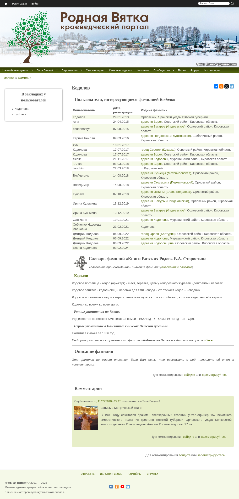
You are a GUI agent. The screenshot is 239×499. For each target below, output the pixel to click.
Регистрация (19, 3)
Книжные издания (120, 70)
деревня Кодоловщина (157, 243)
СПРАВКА (152, 474)
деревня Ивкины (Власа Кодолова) (166, 192)
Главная (8, 78)
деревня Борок (151, 121)
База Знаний (45, 70)
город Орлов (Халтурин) (158, 234)
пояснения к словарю (176, 267)
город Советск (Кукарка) (158, 149)
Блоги (182, 70)
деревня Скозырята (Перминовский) (167, 182)
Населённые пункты (15, 70)
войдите (189, 375)
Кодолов (81, 275)
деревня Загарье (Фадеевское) (163, 126)
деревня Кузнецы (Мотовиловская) (166, 173)
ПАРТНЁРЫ (134, 474)
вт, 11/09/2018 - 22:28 (107, 401)
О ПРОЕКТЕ (88, 474)
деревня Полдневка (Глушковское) (166, 136)
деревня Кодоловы (154, 159)
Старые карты (95, 70)
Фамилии (143, 70)
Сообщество (161, 70)
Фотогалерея (212, 70)
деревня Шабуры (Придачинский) (165, 201)
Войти (35, 3)
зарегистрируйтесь (214, 375)
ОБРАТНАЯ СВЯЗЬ (111, 474)
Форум (194, 70)
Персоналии (70, 70)
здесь (208, 340)
